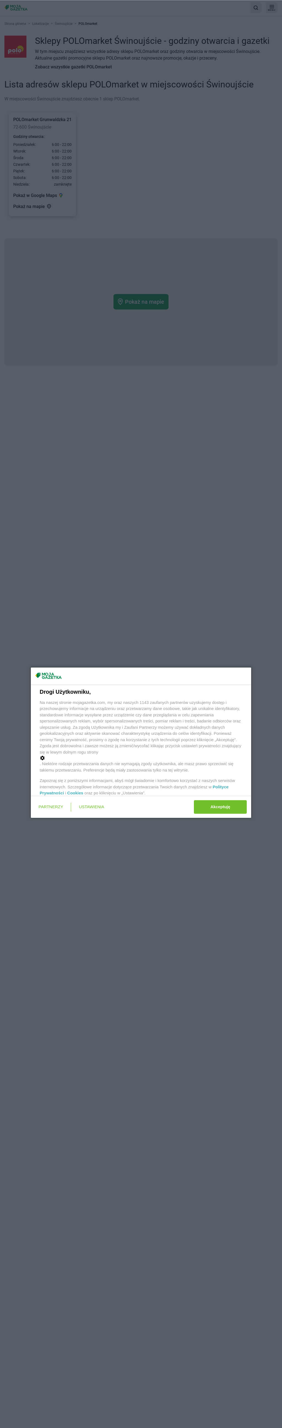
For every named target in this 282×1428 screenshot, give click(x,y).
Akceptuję (220, 806)
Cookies (75, 793)
